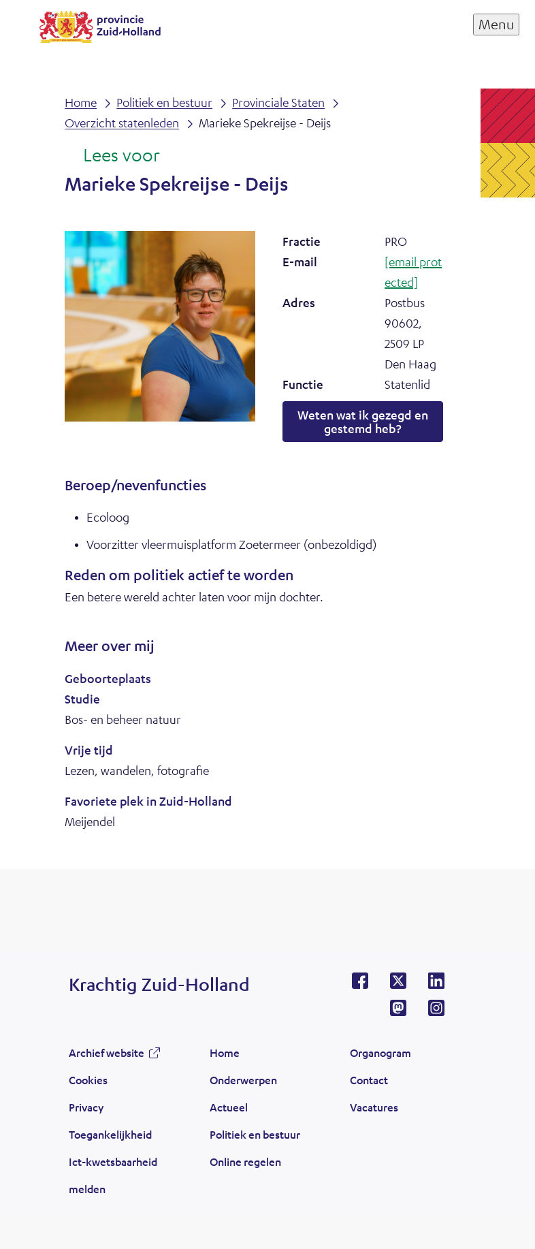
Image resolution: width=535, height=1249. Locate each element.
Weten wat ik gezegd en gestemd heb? (362, 421)
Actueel (229, 1107)
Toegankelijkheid (110, 1134)
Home (225, 1052)
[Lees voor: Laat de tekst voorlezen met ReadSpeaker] (112, 156)
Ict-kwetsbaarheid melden (113, 1175)
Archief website (106, 1052)
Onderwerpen (243, 1079)
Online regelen (245, 1161)
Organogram (380, 1052)
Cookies (88, 1079)
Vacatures (374, 1107)
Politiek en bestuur (255, 1134)
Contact (369, 1079)
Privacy (86, 1107)
